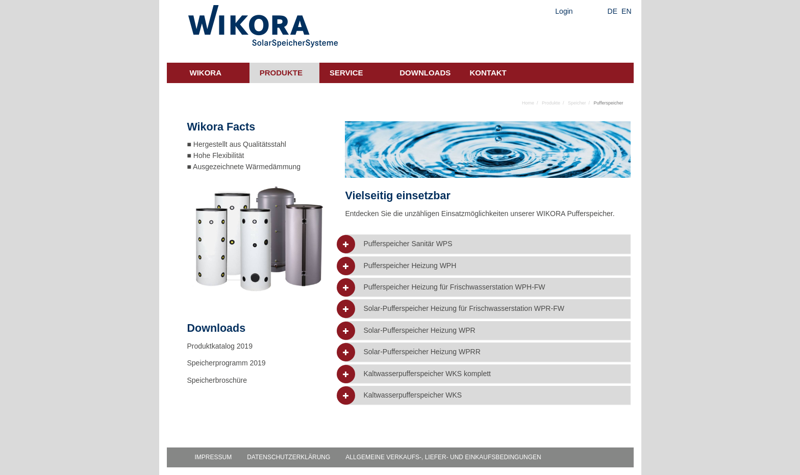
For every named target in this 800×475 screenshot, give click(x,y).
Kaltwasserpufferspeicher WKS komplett (427, 374)
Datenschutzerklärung (288, 457)
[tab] (487, 244)
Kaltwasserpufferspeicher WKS (412, 395)
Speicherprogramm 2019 (226, 363)
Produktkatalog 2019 (220, 346)
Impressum (213, 457)
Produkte (281, 72)
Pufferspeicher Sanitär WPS (407, 244)
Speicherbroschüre (218, 380)
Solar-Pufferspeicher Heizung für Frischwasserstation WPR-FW (463, 308)
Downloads (425, 72)
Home (528, 102)
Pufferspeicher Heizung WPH (409, 266)
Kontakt (488, 72)
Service (346, 72)
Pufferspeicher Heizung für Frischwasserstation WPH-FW (454, 287)
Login (563, 11)
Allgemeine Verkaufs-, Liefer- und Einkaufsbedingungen (443, 457)
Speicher (577, 102)
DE (612, 11)
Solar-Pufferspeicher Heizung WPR (419, 330)
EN (626, 11)
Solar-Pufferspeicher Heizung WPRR (421, 352)
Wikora (206, 72)
